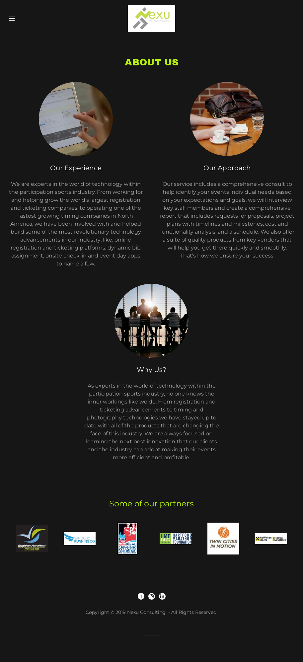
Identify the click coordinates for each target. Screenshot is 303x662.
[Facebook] (141, 597)
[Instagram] (151, 597)
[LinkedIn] (162, 597)
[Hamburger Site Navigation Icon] (23, 19)
